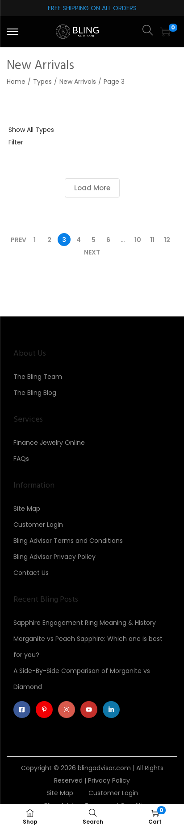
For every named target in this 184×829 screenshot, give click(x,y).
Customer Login (38, 524)
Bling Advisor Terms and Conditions (68, 540)
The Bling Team (37, 376)
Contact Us (31, 572)
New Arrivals (77, 81)
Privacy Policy (109, 780)
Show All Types (31, 129)
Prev (18, 239)
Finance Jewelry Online (49, 442)
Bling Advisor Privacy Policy (54, 556)
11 (152, 239)
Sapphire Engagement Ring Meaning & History (84, 622)
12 (167, 239)
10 (137, 239)
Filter (15, 142)
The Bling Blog (34, 392)
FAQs (21, 458)
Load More (92, 188)
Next (92, 252)
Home (16, 81)
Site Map (26, 508)
